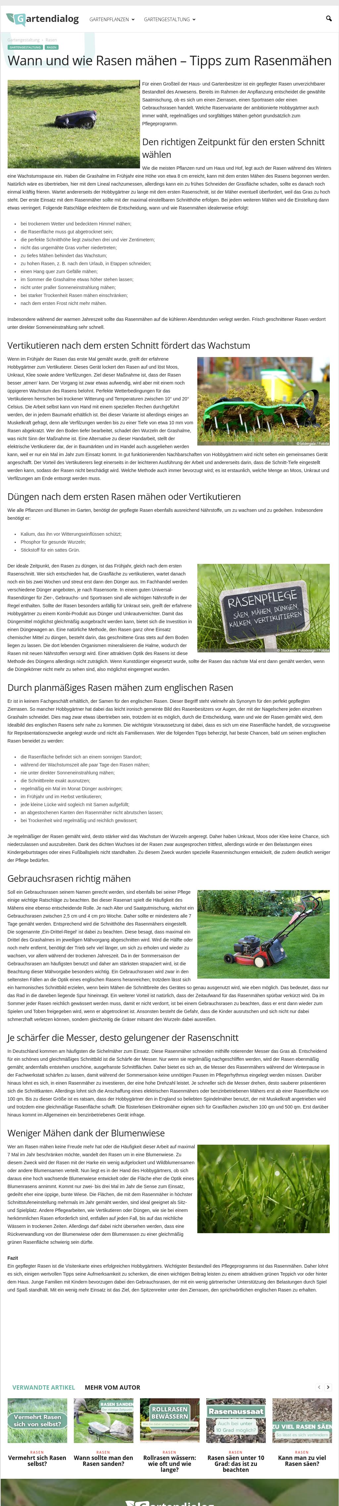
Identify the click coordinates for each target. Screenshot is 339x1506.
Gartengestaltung (170, 19)
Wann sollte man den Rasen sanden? (103, 1461)
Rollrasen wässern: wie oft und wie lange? (169, 1464)
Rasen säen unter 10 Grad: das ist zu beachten (236, 1464)
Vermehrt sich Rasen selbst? (37, 1461)
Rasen (52, 47)
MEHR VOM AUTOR (112, 1387)
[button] (328, 19)
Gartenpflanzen (112, 19)
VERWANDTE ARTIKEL (44, 1387)
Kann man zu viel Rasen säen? (302, 1461)
